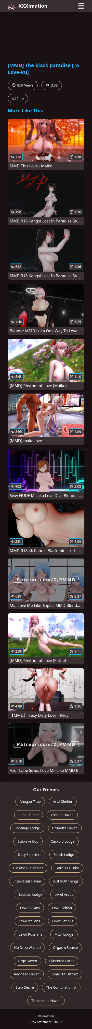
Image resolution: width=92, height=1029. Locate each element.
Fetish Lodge (63, 854)
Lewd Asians (30, 907)
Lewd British (62, 907)
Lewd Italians (29, 921)
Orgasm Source (65, 947)
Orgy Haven (27, 960)
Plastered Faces (61, 960)
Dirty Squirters (29, 854)
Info (18, 98)
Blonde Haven (62, 814)
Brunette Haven (65, 828)
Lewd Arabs (63, 894)
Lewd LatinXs (62, 921)
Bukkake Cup (28, 841)
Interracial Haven (27, 881)
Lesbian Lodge (30, 894)
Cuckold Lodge (63, 841)
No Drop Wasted (27, 947)
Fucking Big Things (28, 868)
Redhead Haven (26, 974)
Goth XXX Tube (67, 868)
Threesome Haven (46, 1000)
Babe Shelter (28, 814)
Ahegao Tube (30, 801)
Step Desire (25, 987)
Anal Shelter (62, 801)
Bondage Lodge (27, 828)
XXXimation (28, 6)
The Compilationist (61, 987)
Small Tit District (65, 974)
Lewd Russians (30, 934)
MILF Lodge (63, 934)
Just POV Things (66, 881)
